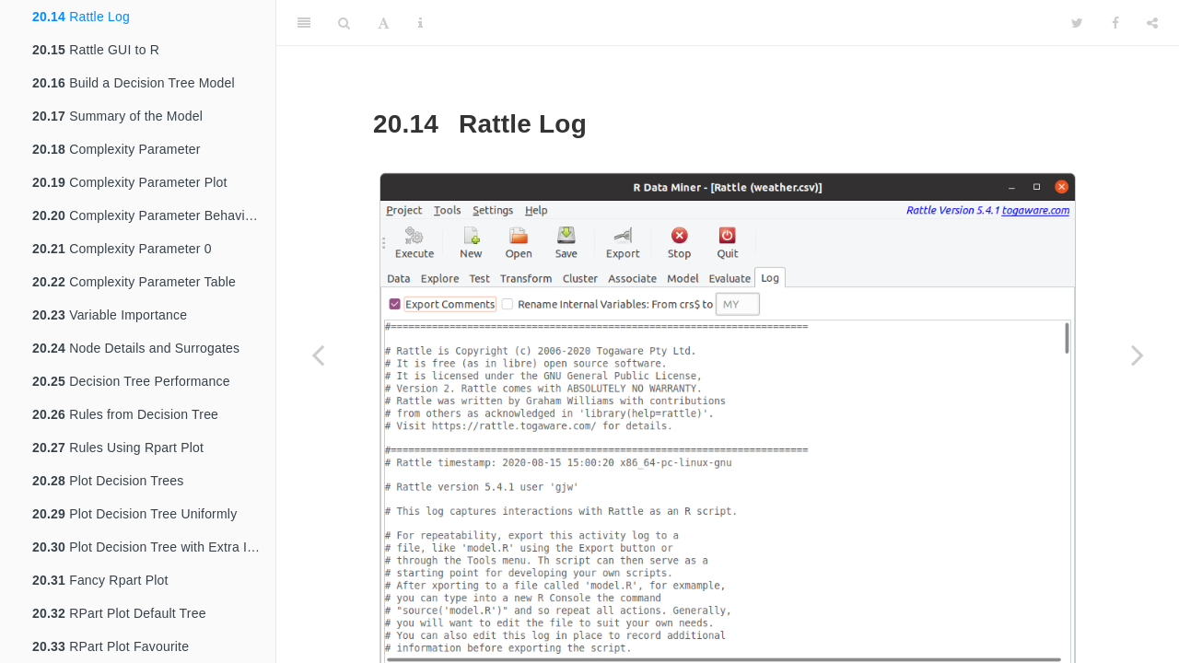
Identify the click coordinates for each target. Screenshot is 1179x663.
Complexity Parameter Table (134, 281)
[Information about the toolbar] (420, 23)
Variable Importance (109, 315)
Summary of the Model (117, 116)
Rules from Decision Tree (125, 414)
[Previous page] (317, 354)
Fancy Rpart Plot (100, 580)
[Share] (1152, 23)
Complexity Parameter (116, 149)
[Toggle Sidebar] (304, 23)
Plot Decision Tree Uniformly (134, 513)
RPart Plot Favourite (110, 646)
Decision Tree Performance (131, 381)
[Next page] (1137, 354)
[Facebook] (1115, 23)
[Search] (344, 23)
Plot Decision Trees (108, 480)
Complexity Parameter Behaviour (148, 215)
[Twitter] (1077, 23)
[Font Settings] (383, 23)
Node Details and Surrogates (135, 348)
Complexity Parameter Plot (130, 182)
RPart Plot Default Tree (119, 613)
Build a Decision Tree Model (133, 83)
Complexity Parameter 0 (122, 248)
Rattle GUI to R (95, 49)
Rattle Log (81, 16)
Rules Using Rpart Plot (118, 447)
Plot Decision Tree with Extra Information (153, 547)
